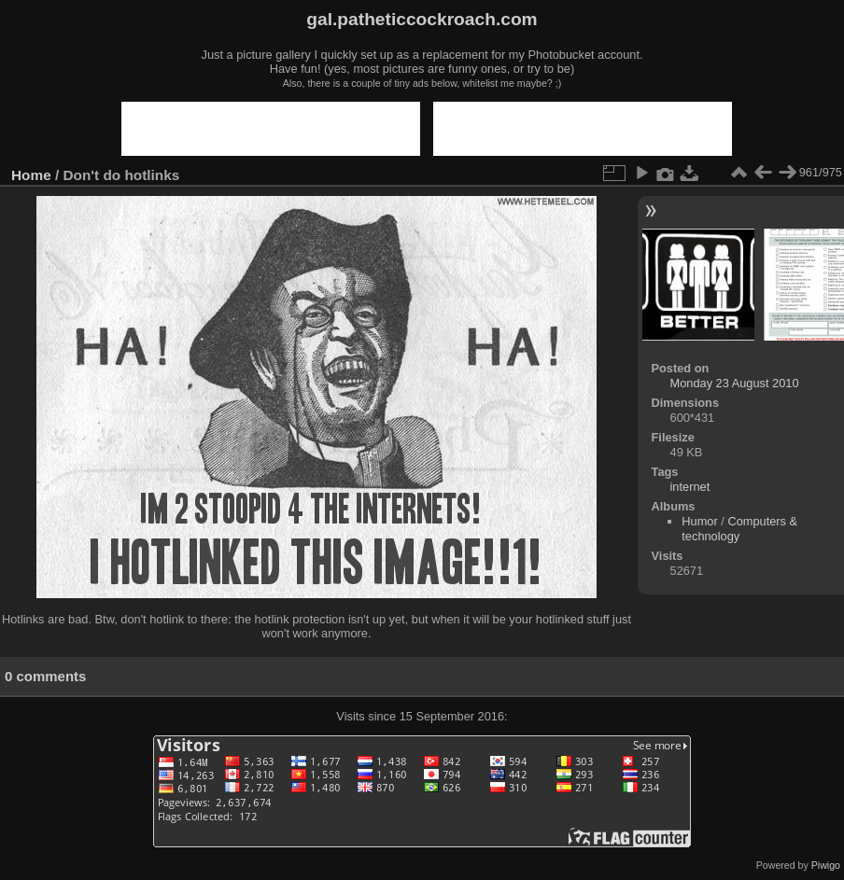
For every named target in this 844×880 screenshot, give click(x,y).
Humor (699, 521)
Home (31, 175)
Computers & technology (739, 528)
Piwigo (825, 865)
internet (690, 487)
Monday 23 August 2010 (734, 383)
